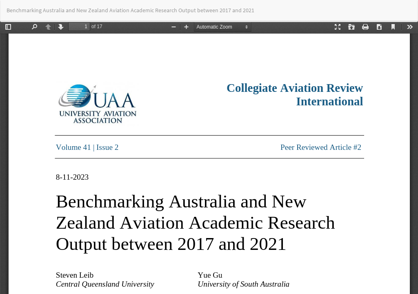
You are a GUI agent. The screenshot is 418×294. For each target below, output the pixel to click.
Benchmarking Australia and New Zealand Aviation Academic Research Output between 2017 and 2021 (130, 10)
